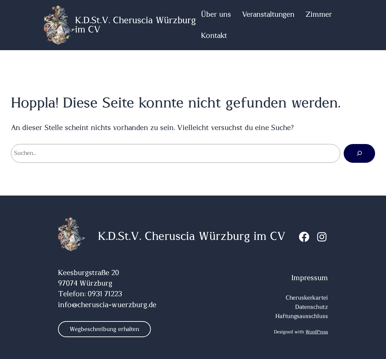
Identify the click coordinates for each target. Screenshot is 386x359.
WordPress (316, 332)
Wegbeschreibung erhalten (104, 329)
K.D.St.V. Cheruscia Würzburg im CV (192, 236)
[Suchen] (359, 153)
